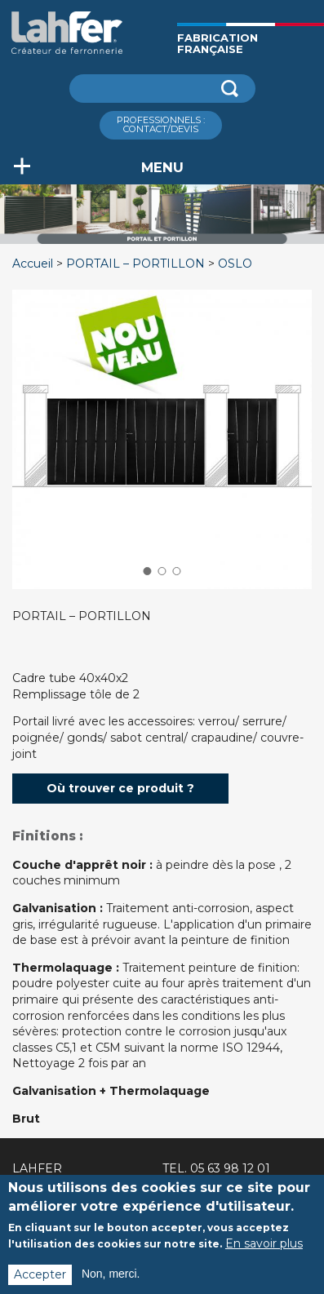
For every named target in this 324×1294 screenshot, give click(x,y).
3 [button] (177, 571)
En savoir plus (264, 1251)
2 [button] (162, 571)
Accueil (32, 263)
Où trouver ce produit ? (120, 788)
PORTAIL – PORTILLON (135, 263)
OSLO (235, 263)
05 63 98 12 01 (230, 1168)
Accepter (40, 1282)
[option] (162, 244)
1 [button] (147, 571)
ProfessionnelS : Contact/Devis (161, 124)
